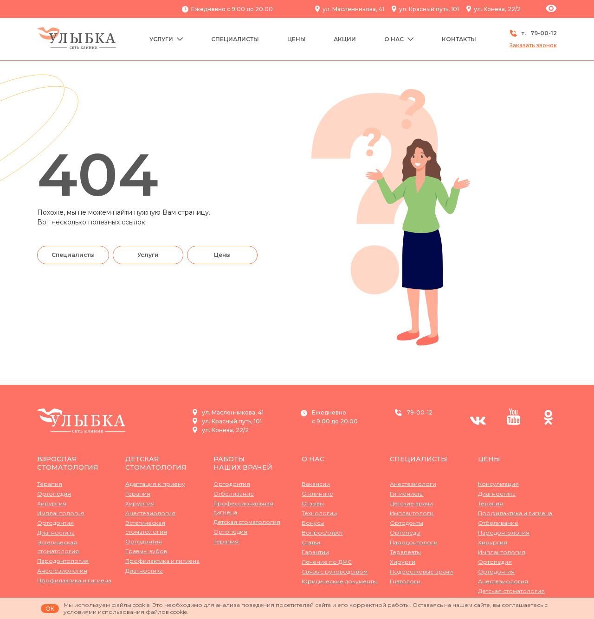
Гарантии (315, 552)
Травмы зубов (146, 551)
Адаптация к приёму (155, 483)
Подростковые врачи (421, 571)
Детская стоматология (156, 463)
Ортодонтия (55, 522)
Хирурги (402, 561)
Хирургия (51, 503)
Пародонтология (63, 560)
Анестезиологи (413, 483)
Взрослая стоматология (67, 463)
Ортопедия (54, 493)
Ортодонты (406, 522)
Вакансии (316, 483)
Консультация (498, 483)
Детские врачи (411, 503)
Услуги (166, 39)
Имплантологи (411, 513)
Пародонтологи (414, 542)
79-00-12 (420, 412)
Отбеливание (233, 493)
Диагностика (56, 532)
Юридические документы (339, 581)
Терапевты (405, 552)
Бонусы (313, 522)
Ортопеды (405, 532)
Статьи (311, 542)
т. (533, 33)
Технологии (319, 513)
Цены (296, 39)
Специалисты (235, 39)
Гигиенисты (407, 493)
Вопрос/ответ (322, 532)
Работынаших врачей (242, 463)
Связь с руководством (335, 571)
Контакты (459, 39)
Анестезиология (62, 570)
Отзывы (313, 503)
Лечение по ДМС (327, 561)
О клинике (317, 493)
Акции (345, 39)
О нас (399, 39)
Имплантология (60, 513)
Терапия (49, 483)
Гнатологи (405, 581)
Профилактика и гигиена (74, 580)
